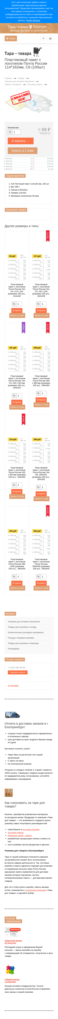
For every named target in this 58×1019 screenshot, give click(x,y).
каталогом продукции (36, 890)
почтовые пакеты (16, 832)
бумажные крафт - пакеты (20, 835)
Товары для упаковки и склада (22, 627)
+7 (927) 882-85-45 (16, 667)
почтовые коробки (31, 829)
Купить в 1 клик (23, 150)
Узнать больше (33, 20)
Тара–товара (18, 27)
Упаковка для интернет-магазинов (24, 621)
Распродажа (13, 648)
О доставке (13, 685)
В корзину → (21, 141)
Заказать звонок (17, 672)
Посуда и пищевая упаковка (21, 638)
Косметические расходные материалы (26, 632)
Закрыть (55, 11)
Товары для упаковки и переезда (23, 643)
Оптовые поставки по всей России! (29, 30)
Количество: (13, 127)
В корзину (17, 310)
